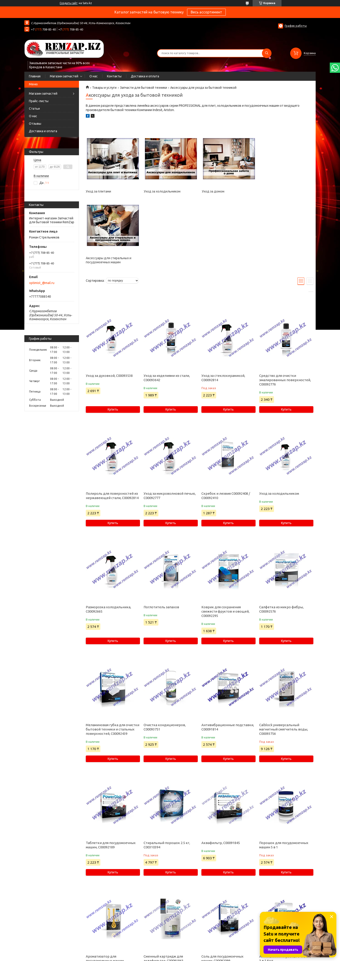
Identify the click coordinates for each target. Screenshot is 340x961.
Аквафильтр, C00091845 (220, 776)
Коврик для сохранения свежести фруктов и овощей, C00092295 (225, 544)
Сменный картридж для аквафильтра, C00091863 (163, 892)
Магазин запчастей (64, 76)
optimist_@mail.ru (41, 283)
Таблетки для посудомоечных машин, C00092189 (111, 778)
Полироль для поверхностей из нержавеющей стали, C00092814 (112, 429)
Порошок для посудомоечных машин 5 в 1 (283, 778)
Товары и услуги (104, 87)
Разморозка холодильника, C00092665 (108, 542)
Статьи (34, 108)
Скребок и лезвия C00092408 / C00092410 (225, 429)
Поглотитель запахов (161, 540)
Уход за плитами (98, 191)
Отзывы (35, 123)
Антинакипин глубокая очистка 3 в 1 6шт (285, 892)
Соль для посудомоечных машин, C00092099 (222, 892)
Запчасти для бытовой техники (143, 87)
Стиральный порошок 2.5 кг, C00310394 (167, 778)
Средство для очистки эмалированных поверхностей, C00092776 (285, 313)
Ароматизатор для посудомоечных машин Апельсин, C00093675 (105, 894)
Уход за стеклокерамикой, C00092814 (223, 311)
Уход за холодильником (162, 191)
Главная (35, 76)
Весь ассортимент (206, 12)
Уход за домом (212, 191)
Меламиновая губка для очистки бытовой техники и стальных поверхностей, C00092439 (112, 662)
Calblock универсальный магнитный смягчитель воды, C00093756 (283, 662)
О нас (93, 76)
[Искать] (266, 53)
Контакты (114, 76)
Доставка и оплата (145, 76)
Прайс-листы (38, 101)
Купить (113, 343)
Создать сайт (69, 3)
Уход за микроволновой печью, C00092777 (170, 429)
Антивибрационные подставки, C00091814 (227, 660)
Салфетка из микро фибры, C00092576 (281, 542)
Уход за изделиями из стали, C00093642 (167, 311)
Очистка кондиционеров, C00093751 (165, 660)
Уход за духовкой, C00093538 (109, 309)
